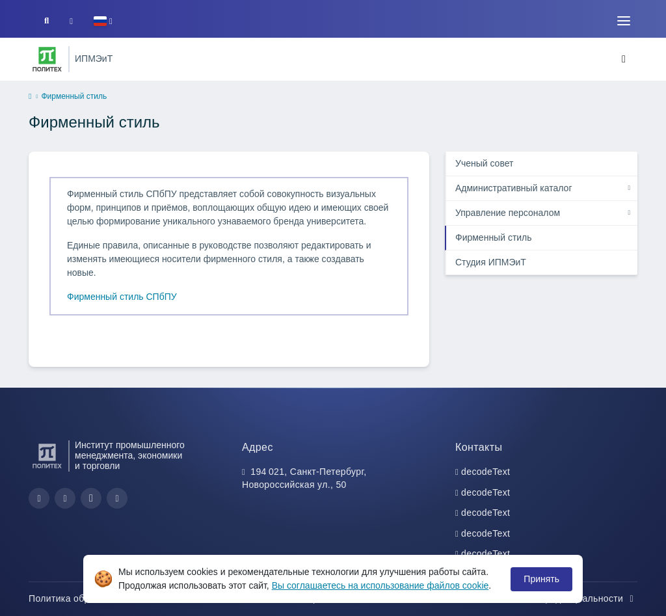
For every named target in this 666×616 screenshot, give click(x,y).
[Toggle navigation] (623, 20)
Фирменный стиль (493, 237)
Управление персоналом (507, 213)
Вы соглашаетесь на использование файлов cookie (380, 585)
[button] (103, 21)
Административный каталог (513, 188)
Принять (541, 579)
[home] (30, 96)
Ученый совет (484, 163)
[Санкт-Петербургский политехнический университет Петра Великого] (47, 59)
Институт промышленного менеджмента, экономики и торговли (130, 455)
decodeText (485, 471)
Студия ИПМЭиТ (490, 262)
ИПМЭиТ (94, 58)
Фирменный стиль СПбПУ (122, 296)
